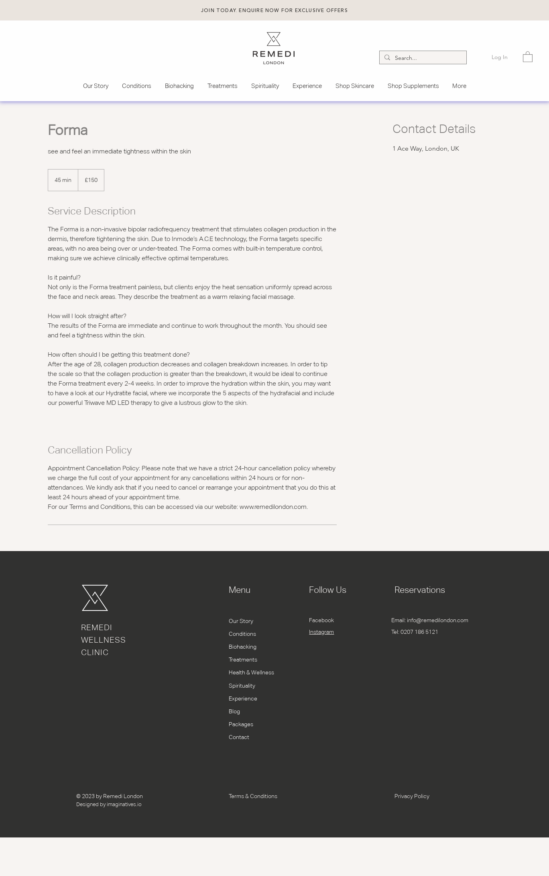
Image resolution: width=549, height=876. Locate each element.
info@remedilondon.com (437, 620)
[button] (274, 10)
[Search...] (422, 58)
